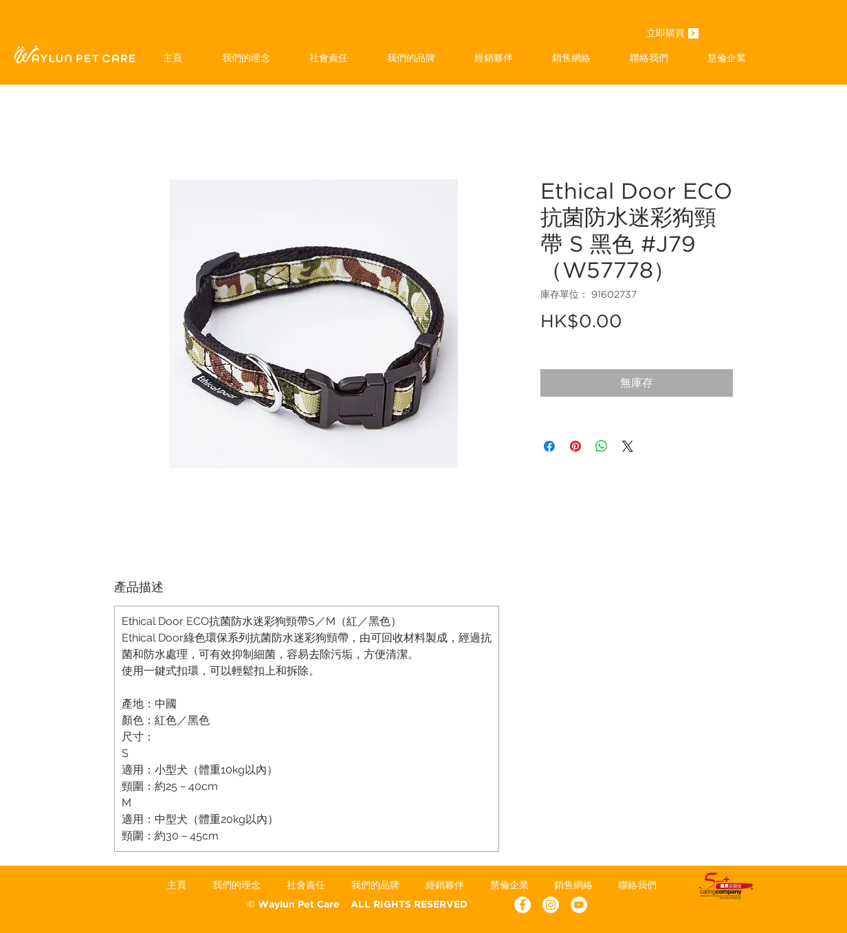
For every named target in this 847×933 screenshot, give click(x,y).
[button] (410, 57)
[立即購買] (665, 34)
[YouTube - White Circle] (579, 905)
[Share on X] (627, 446)
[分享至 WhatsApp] (601, 446)
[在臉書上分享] (549, 446)
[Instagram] (550, 905)
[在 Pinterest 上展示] (575, 446)
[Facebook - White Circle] (522, 905)
